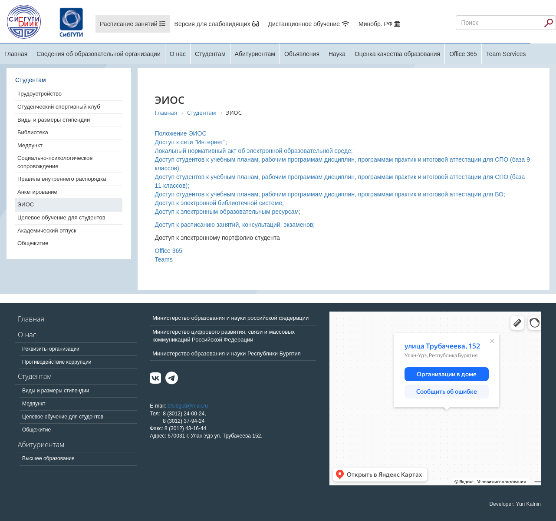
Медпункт (30, 145)
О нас (178, 53)
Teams (164, 259)
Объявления (301, 53)
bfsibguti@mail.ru (188, 406)
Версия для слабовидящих (216, 23)
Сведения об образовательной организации (98, 53)
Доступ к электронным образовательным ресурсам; (227, 211)
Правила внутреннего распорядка (61, 179)
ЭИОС (25, 204)
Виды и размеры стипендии (53, 119)
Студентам (210, 53)
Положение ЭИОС (181, 133)
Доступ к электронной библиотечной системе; (219, 202)
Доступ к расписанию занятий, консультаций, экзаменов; (235, 224)
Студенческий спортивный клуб (58, 106)
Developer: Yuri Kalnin (515, 504)
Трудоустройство (39, 93)
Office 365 (463, 53)
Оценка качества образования (397, 53)
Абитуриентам (255, 53)
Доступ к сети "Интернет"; (191, 142)
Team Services (506, 53)
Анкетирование (37, 192)
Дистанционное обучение (308, 23)
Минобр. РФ (379, 23)
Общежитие (33, 243)
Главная (15, 53)
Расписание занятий (132, 23)
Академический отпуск (46, 230)
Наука (337, 53)
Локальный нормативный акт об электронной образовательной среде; (254, 150)
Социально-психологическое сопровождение (55, 162)
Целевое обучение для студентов (61, 217)
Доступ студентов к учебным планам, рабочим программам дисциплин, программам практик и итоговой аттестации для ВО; (330, 194)
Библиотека (32, 132)
